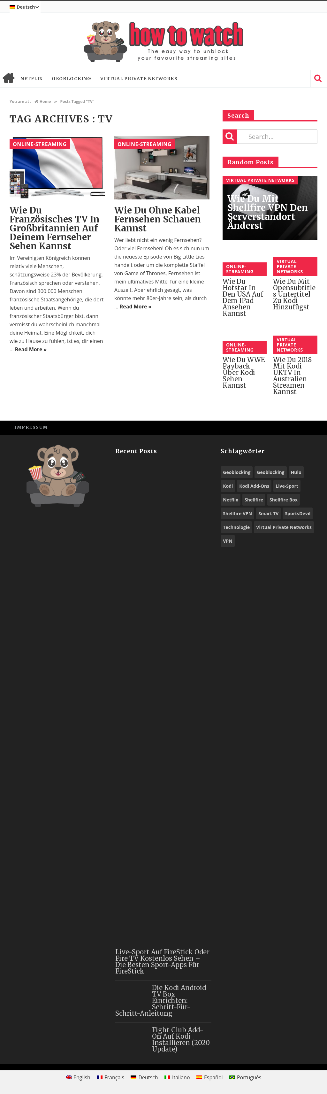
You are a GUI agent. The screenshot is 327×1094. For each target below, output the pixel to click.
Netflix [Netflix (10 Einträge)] (230, 500)
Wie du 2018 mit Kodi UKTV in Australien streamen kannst (292, 376)
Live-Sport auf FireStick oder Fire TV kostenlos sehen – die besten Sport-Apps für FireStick (162, 961)
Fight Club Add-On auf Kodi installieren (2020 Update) (181, 1039)
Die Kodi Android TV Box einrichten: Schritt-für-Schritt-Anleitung (160, 1000)
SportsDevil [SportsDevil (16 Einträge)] (297, 513)
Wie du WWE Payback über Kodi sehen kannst (244, 372)
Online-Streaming (40, 144)
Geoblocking (71, 78)
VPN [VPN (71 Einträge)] (227, 541)
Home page (8, 78)
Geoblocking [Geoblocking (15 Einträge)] (270, 472)
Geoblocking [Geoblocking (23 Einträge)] (236, 472)
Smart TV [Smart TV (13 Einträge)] (268, 513)
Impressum (31, 427)
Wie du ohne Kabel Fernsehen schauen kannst (157, 219)
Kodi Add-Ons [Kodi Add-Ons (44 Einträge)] (254, 486)
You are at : (20, 101)
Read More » (31, 349)
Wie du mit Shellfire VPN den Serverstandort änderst (267, 212)
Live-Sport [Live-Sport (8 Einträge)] (287, 486)
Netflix (31, 78)
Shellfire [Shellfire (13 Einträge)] (254, 500)
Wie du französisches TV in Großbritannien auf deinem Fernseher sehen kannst (54, 228)
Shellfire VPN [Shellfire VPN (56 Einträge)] (237, 513)
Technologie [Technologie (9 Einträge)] (236, 527)
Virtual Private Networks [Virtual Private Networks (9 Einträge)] (284, 527)
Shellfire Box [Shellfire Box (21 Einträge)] (284, 500)
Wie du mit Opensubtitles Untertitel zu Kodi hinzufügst (294, 294)
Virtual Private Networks (139, 78)
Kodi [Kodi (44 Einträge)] (228, 486)
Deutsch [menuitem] (148, 1077)
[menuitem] (25, 7)
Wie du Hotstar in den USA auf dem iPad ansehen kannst (243, 297)
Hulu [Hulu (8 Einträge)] (296, 472)
